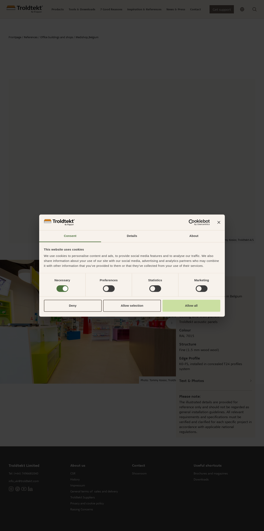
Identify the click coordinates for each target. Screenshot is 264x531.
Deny (73, 305)
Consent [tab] (70, 236)
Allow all (191, 305)
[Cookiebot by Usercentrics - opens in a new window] (192, 222)
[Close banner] (218, 222)
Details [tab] (132, 236)
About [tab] (193, 236)
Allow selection (132, 305)
